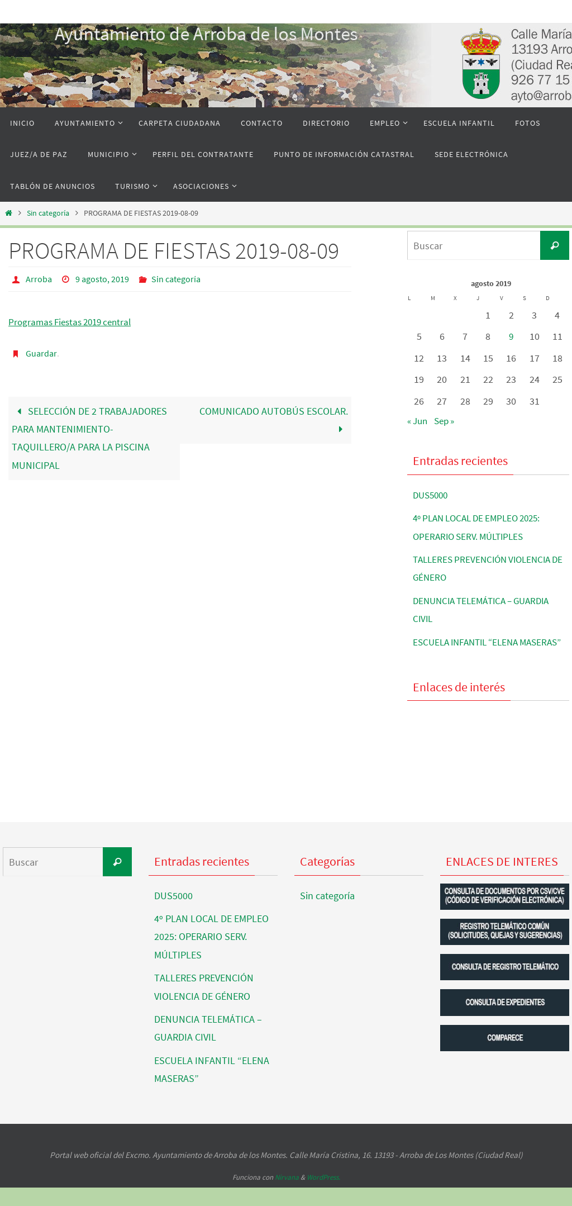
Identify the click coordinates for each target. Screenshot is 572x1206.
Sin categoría (48, 213)
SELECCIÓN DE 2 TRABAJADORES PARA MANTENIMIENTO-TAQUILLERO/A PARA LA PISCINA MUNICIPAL (89, 437)
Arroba (39, 278)
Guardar (41, 352)
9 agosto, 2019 (102, 278)
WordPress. (323, 1195)
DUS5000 (432, 494)
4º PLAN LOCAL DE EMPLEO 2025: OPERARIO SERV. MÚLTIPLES (211, 954)
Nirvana (287, 1195)
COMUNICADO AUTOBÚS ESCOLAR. (273, 418)
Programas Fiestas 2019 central (74, 321)
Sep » (448, 420)
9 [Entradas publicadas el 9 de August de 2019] (511, 336)
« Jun (418, 420)
